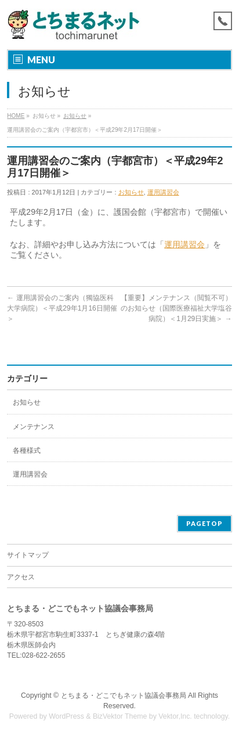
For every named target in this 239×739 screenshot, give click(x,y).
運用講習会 (163, 192)
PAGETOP (204, 523)
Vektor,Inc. (175, 716)
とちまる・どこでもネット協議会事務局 (123, 695)
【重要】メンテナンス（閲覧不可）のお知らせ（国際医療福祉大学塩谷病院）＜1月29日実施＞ (176, 308)
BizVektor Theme (120, 716)
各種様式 (27, 450)
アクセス (21, 577)
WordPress (66, 716)
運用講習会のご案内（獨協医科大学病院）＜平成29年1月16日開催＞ (62, 308)
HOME (15, 116)
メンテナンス (34, 427)
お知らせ (74, 116)
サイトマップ (28, 555)
